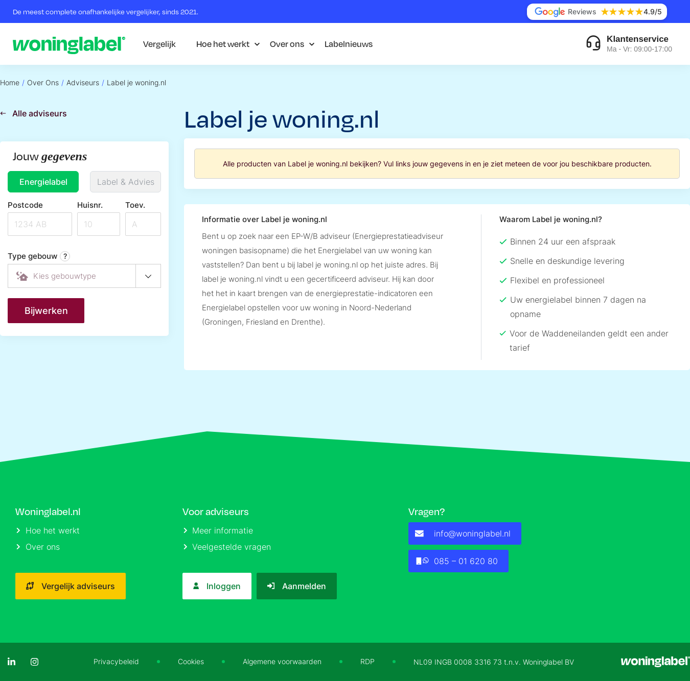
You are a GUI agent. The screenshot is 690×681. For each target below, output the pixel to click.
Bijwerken (46, 310)
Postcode (25, 205)
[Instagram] (34, 662)
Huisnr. (90, 205)
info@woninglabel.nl (463, 533)
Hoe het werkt (222, 43)
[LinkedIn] (11, 662)
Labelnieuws (349, 43)
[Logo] (69, 44)
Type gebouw (39, 256)
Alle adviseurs (33, 113)
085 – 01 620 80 (456, 561)
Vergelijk (159, 43)
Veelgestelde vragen (227, 547)
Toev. (135, 205)
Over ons (287, 43)
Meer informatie (218, 530)
